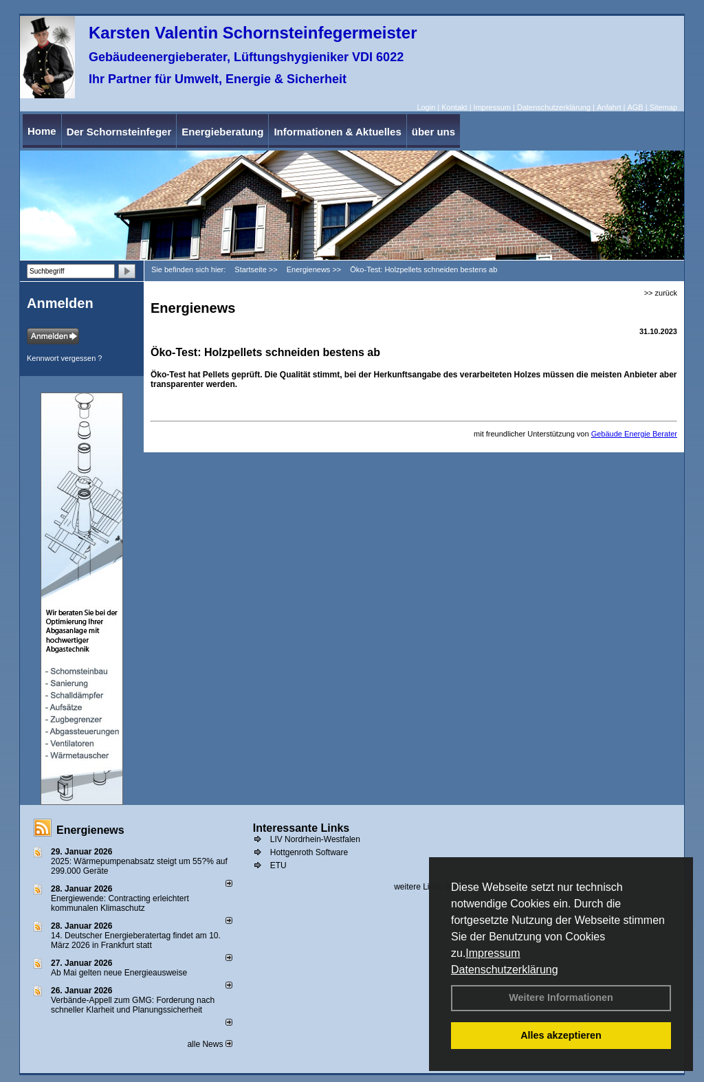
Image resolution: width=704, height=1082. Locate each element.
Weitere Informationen (561, 997)
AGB (635, 107)
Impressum (492, 953)
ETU (278, 865)
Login (426, 107)
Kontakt (454, 107)
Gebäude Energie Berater (634, 434)
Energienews (90, 830)
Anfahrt (609, 107)
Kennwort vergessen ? (64, 358)
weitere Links (422, 887)
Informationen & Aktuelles (337, 131)
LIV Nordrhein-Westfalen (315, 839)
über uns (433, 131)
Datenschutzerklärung (504, 969)
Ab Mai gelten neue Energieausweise (119, 973)
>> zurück (660, 293)
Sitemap (663, 107)
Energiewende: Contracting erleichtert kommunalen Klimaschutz (120, 903)
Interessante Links (301, 828)
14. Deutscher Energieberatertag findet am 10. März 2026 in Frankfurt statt (136, 940)
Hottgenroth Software (309, 852)
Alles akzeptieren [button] (561, 1035)
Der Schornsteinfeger (119, 131)
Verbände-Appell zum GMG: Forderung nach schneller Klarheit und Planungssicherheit (132, 1005)
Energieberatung (222, 131)
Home (42, 131)
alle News (209, 1044)
